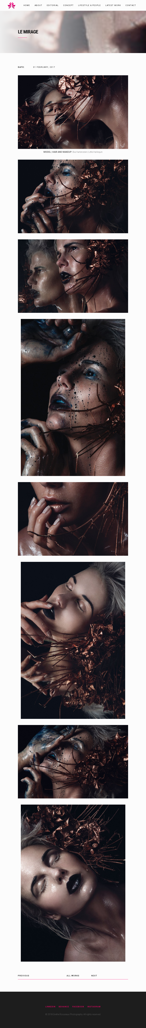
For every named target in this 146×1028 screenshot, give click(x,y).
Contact (130, 5)
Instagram (94, 1007)
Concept (68, 5)
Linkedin (50, 1007)
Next (94, 976)
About (38, 5)
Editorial (53, 5)
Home (27, 5)
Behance (64, 1007)
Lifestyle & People (89, 5)
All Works (73, 976)
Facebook (78, 1007)
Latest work (113, 5)
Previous (23, 976)
